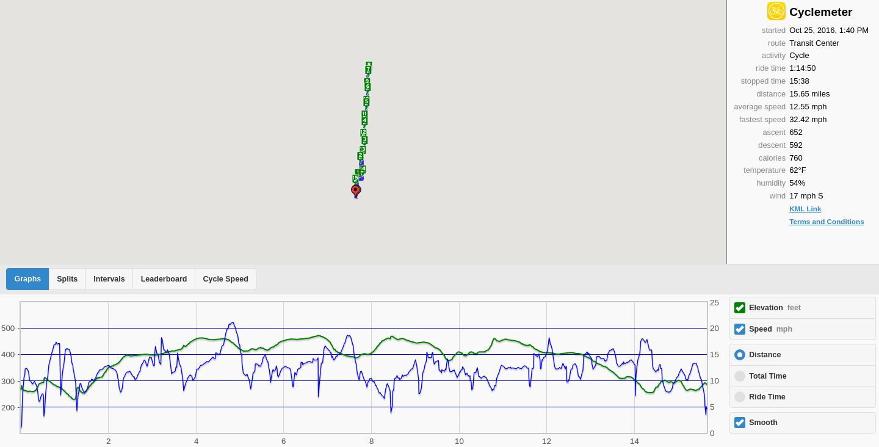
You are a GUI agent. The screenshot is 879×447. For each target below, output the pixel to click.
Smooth (763, 422)
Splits (67, 279)
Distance (765, 355)
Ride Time (767, 397)
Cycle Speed (225, 279)
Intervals (109, 279)
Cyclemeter (820, 11)
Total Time (767, 376)
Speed (770, 329)
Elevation (775, 307)
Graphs (28, 279)
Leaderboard (164, 279)
